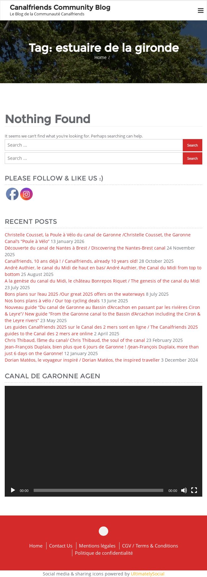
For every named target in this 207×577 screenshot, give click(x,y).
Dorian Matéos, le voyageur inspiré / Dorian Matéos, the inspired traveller (82, 360)
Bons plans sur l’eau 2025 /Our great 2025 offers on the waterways (75, 294)
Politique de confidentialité (104, 553)
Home (100, 57)
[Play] (13, 490)
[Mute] (184, 490)
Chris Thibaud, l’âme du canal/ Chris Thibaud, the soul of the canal (75, 340)
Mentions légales (97, 545)
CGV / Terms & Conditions (150, 545)
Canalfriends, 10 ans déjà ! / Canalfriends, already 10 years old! (71, 261)
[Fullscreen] (194, 490)
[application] (103, 441)
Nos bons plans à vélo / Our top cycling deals (52, 301)
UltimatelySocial (148, 574)
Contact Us (60, 545)
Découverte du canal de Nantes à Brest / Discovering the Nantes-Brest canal (85, 248)
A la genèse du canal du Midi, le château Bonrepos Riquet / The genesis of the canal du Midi (102, 281)
